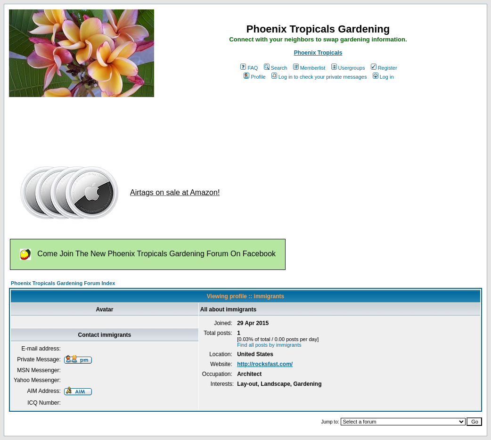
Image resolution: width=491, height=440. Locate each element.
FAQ (249, 68)
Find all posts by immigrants (269, 345)
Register (384, 68)
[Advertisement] (180, 126)
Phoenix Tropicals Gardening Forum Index (63, 283)
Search (275, 68)
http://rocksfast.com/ (265, 364)
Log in (383, 77)
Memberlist (309, 68)
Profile (254, 77)
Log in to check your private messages (319, 77)
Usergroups (348, 68)
